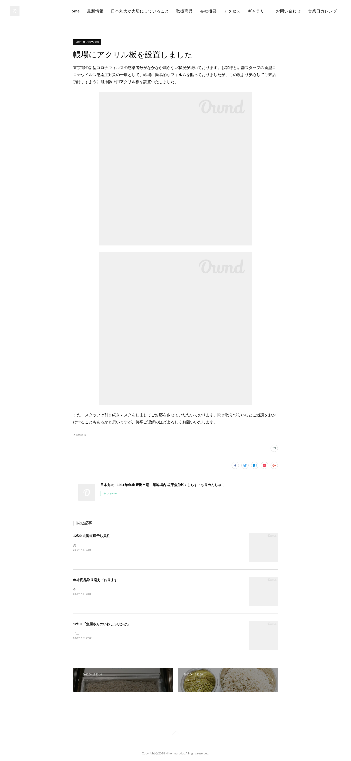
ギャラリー (258, 11)
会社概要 (208, 11)
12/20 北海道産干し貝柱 (91, 536)
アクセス (232, 11)
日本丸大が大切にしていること (140, 11)
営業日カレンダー (324, 11)
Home (74, 11)
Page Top (175, 733)
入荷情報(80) (80, 435)
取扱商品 (184, 11)
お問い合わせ (288, 11)
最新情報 (95, 11)
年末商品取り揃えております (95, 580)
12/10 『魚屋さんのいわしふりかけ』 (101, 624)
